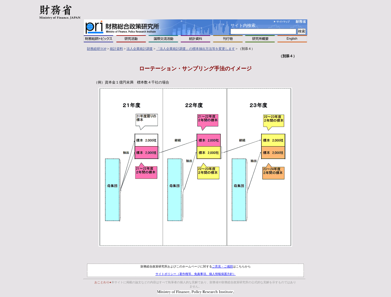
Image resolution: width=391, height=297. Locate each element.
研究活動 (131, 38)
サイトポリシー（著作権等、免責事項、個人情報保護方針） (195, 274)
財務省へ (301, 21)
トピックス (98, 38)
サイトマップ (282, 21)
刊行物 (228, 38)
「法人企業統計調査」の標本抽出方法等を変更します (195, 48)
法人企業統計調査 (140, 48)
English (292, 38)
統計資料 (196, 38)
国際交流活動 (163, 38)
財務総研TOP (96, 48)
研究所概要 (260, 38)
